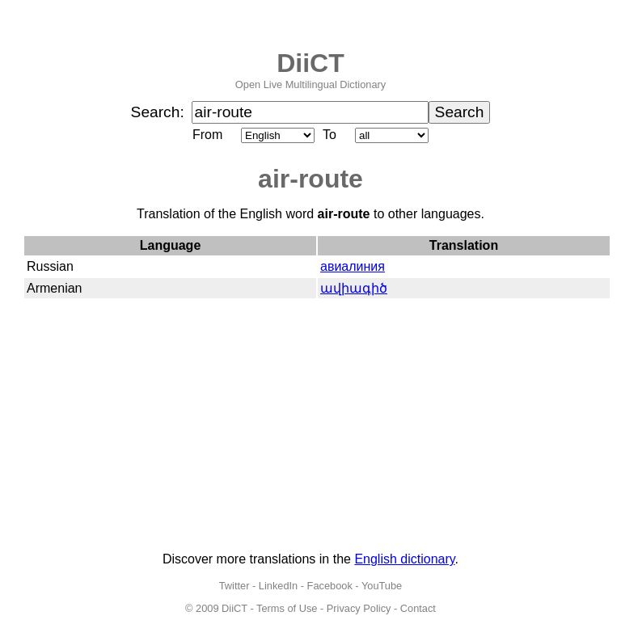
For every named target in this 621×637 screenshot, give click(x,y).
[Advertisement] (310, 426)
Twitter (234, 586)
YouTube (381, 586)
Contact (418, 608)
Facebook (330, 586)
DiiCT (310, 63)
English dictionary (404, 559)
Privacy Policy (359, 608)
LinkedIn (278, 586)
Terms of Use (286, 608)
